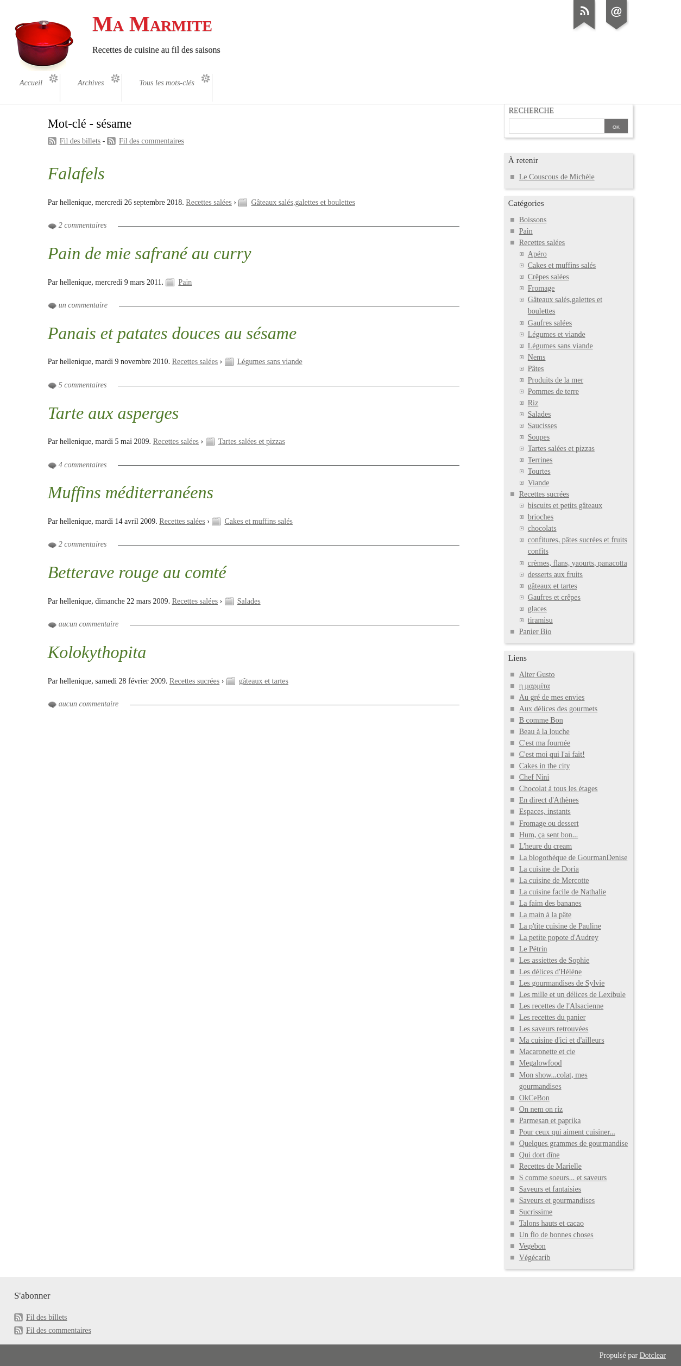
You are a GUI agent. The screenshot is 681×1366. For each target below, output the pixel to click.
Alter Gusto (537, 675)
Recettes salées (208, 202)
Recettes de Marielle (550, 1166)
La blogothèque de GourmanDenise (573, 858)
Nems (537, 357)
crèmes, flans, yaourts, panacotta (577, 563)
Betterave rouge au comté (137, 572)
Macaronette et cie (547, 1052)
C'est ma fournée (544, 743)
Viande (539, 483)
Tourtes (539, 471)
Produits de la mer (555, 380)
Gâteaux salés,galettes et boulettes (303, 202)
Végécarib (535, 1258)
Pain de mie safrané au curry (149, 253)
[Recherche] (556, 127)
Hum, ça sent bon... (548, 835)
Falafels (76, 173)
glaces (537, 609)
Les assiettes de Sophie (554, 960)
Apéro (537, 254)
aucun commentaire (88, 624)
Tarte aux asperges (113, 413)
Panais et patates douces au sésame (172, 333)
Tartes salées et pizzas (251, 441)
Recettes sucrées (194, 681)
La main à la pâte (545, 915)
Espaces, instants (545, 811)
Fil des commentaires (151, 141)
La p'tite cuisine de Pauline (560, 926)
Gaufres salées (550, 323)
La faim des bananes (550, 903)
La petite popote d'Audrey (558, 937)
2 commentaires (83, 225)
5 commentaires (83, 385)
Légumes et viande (556, 334)
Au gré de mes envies (552, 697)
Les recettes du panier (552, 1017)
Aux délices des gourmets (558, 709)
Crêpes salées (548, 277)
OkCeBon (534, 1098)
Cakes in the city (544, 766)
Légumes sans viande (269, 362)
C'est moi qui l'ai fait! (552, 754)
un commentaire (83, 305)
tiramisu (540, 620)
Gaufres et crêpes (554, 597)
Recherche (531, 110)
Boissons (533, 220)
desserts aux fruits (555, 575)
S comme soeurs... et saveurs (563, 1178)
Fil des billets (80, 141)
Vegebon (532, 1246)
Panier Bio (535, 632)
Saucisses (542, 426)
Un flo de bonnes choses (556, 1235)
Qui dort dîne (539, 1155)
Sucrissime (536, 1212)
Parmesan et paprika (550, 1121)
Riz (533, 403)
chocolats (542, 528)
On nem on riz (541, 1109)
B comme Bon (541, 720)
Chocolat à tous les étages (558, 789)
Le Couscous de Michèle (557, 177)
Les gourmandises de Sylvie (562, 983)
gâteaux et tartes (263, 681)
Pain (185, 282)
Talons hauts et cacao (551, 1223)
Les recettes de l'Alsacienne (561, 1006)
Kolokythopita (97, 652)
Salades (249, 601)
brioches (540, 517)
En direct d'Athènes (549, 800)
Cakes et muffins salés (258, 521)
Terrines (540, 460)
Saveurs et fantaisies (550, 1189)
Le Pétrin (533, 949)
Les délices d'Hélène (550, 972)
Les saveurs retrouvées (554, 1029)
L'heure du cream (545, 846)
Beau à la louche (544, 732)
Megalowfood (540, 1063)
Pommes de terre (553, 391)
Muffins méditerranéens (130, 492)
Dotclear (653, 1355)
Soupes (539, 437)
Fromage (541, 288)
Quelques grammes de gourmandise (573, 1143)
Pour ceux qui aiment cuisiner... (567, 1132)
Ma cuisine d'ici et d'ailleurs (561, 1040)
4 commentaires (83, 465)
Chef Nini (534, 777)
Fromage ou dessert (549, 823)
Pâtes (536, 369)
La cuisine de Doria (549, 869)
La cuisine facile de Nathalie (562, 892)
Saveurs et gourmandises (557, 1200)
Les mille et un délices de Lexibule (572, 995)
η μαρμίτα (534, 686)
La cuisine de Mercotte (554, 880)
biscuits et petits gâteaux (565, 506)
